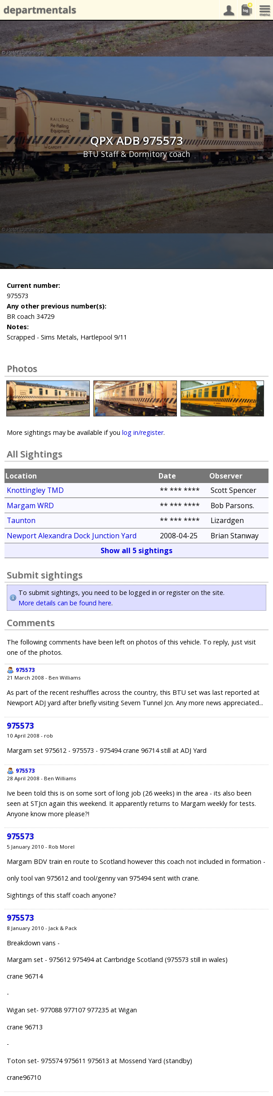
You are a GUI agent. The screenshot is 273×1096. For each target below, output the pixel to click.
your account (228, 10)
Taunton (21, 520)
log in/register (142, 432)
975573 (25, 670)
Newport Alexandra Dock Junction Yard (71, 536)
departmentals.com (38, 10)
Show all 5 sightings (136, 550)
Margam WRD (30, 505)
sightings (246, 10)
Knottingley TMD (35, 490)
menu (264, 10)
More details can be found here (64, 603)
